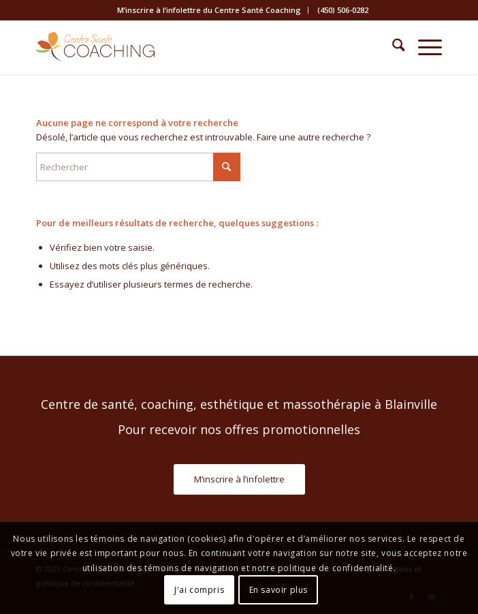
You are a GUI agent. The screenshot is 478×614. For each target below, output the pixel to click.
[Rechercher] (392, 47)
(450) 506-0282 (342, 10)
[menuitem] (209, 10)
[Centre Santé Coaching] (198, 47)
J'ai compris (199, 590)
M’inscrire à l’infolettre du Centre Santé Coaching (209, 10)
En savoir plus (278, 590)
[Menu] (423, 47)
